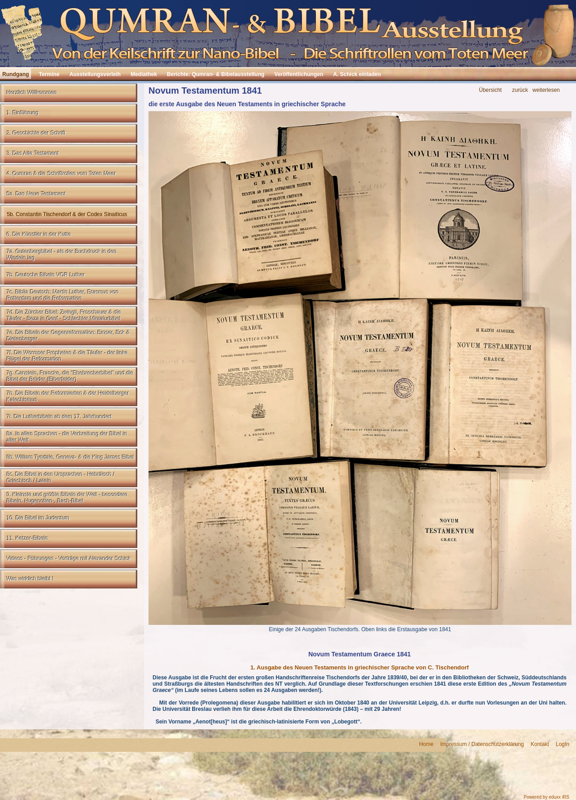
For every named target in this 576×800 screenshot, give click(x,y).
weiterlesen (546, 90)
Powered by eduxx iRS (546, 797)
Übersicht (490, 90)
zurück (520, 90)
